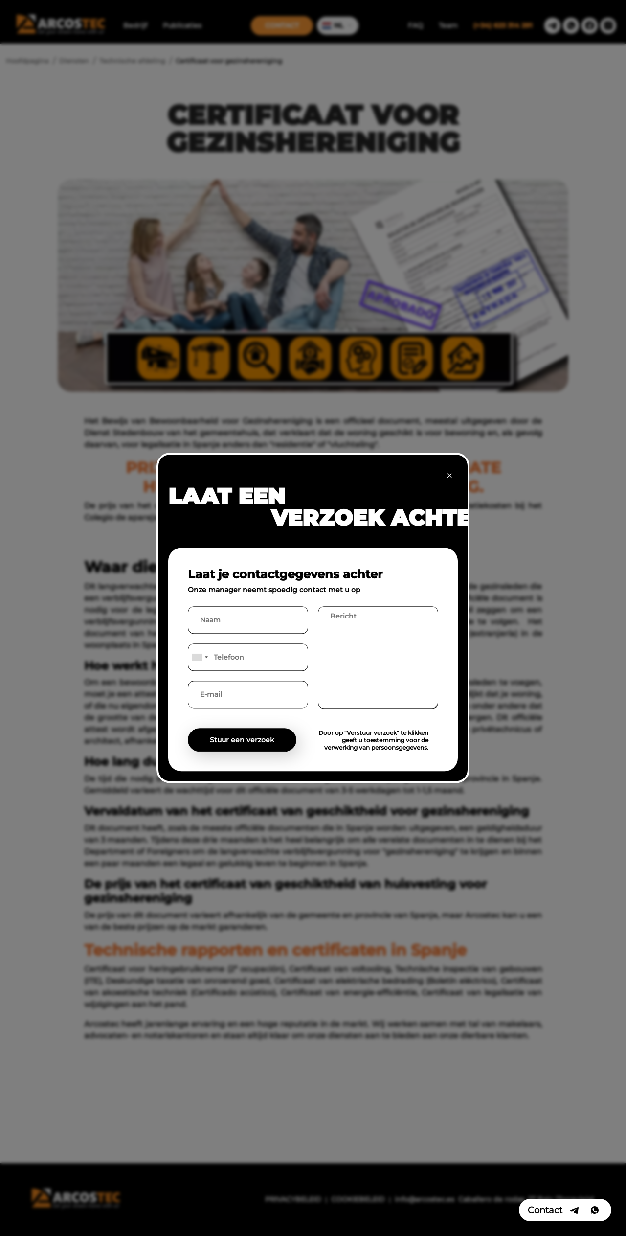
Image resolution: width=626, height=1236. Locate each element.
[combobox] (199, 657)
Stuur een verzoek (242, 740)
